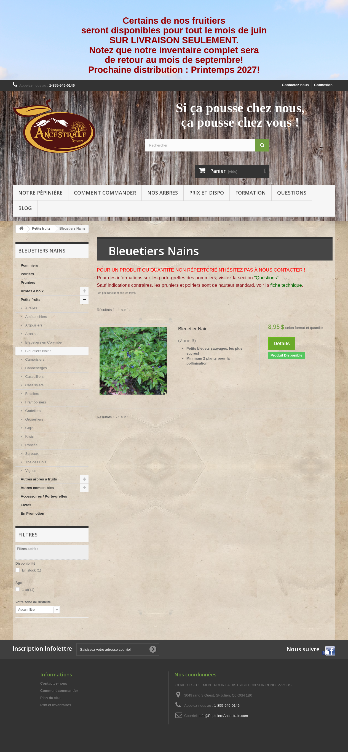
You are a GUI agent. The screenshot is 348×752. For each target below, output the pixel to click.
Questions (291, 192)
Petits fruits (31, 299)
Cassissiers (34, 385)
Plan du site (50, 698)
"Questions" (266, 277)
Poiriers (27, 274)
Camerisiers (34, 359)
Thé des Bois (35, 462)
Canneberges (35, 368)
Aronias (31, 334)
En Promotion (32, 513)
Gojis (28, 428)
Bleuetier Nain (193, 328)
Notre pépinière (40, 192)
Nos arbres (162, 192)
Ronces (31, 445)
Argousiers (33, 325)
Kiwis (29, 436)
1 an (28, 590)
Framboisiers (35, 402)
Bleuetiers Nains (37, 351)
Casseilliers (34, 376)
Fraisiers (31, 394)
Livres (26, 505)
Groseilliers (33, 419)
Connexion (323, 85)
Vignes (30, 471)
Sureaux (31, 453)
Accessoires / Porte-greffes (44, 496)
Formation (250, 192)
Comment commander (105, 192)
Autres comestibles (37, 488)
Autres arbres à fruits (39, 479)
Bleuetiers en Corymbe (43, 342)
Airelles (30, 308)
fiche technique (286, 285)
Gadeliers (32, 411)
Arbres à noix (32, 291)
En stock (31, 570)
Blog (25, 208)
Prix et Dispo (206, 192)
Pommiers (29, 265)
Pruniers (28, 282)
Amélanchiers (35, 317)
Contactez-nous (295, 85)
